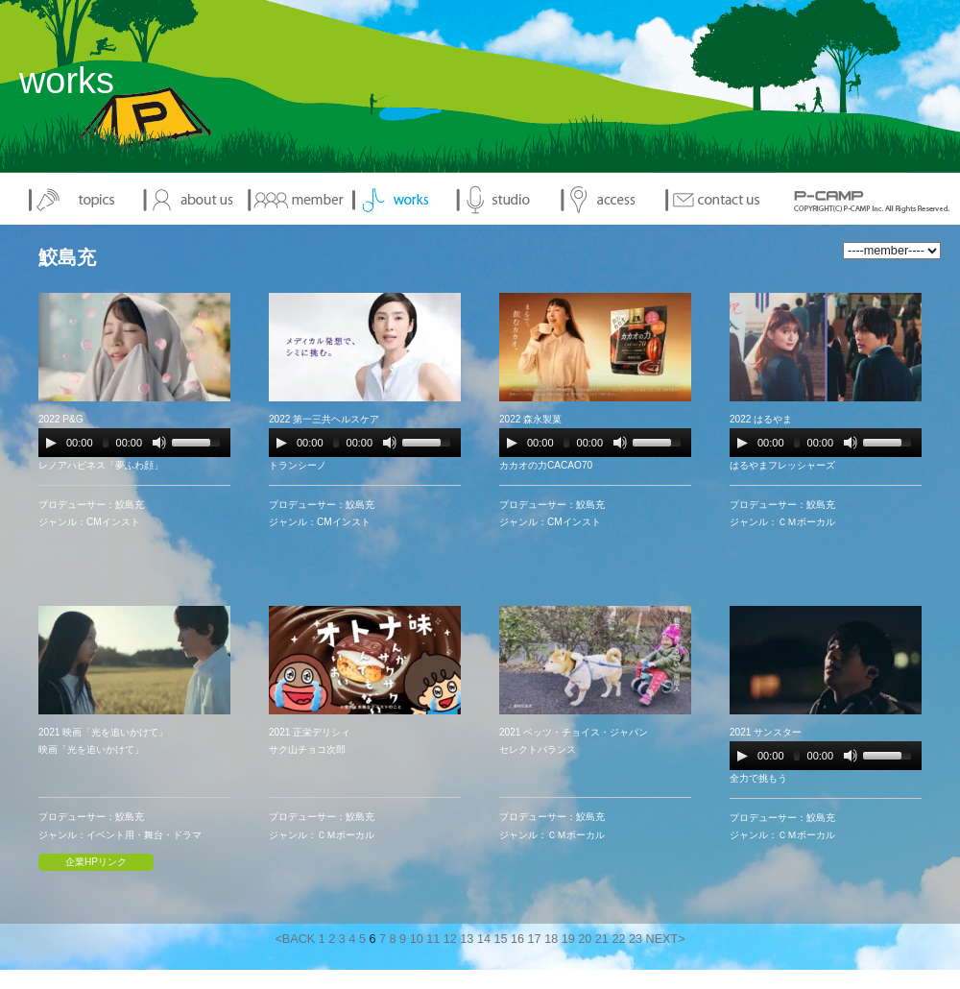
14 (484, 939)
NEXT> (665, 939)
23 (635, 939)
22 (618, 939)
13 (466, 939)
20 (584, 939)
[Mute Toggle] (159, 442)
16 (517, 939)
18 (551, 939)
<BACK (295, 939)
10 (416, 939)
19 (568, 939)
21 (602, 939)
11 (433, 939)
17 (534, 939)
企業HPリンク (96, 861)
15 (500, 939)
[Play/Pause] (51, 442)
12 (450, 939)
